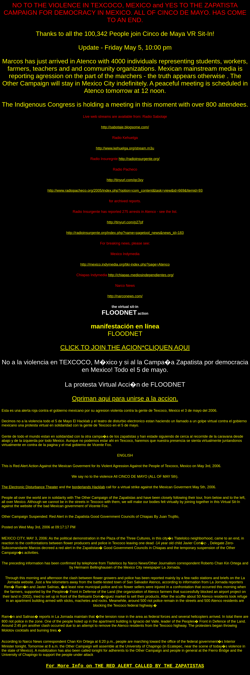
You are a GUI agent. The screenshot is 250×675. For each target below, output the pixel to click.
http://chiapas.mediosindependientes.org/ (141, 275)
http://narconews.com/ (124, 296)
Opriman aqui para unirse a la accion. (125, 398)
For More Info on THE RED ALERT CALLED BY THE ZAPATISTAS (125, 666)
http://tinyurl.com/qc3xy (125, 180)
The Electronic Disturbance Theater (30, 487)
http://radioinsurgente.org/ (139, 159)
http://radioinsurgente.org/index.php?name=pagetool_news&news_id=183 (125, 233)
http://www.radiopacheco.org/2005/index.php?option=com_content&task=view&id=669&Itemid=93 (125, 191)
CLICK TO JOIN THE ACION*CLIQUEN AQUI (125, 347)
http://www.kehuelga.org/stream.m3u (125, 148)
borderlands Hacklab (88, 487)
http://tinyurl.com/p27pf (125, 222)
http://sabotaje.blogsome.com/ (125, 127)
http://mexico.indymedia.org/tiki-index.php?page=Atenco (125, 264)
